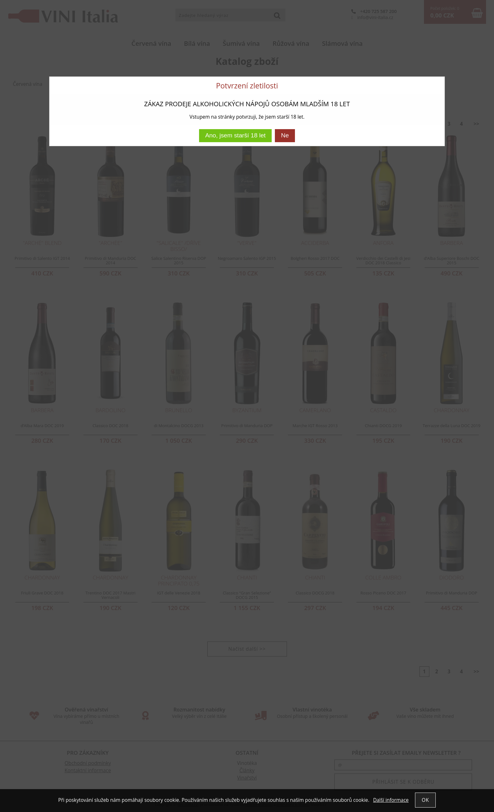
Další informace (390, 800)
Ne (285, 135)
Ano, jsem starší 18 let (235, 135)
